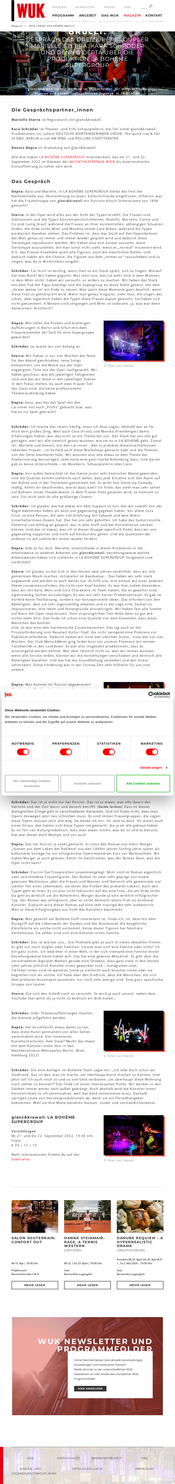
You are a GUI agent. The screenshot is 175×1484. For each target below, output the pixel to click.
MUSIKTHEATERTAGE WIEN (92, 161)
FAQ (144, 1458)
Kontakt (153, 15)
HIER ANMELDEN (90, 1388)
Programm (63, 15)
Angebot (88, 15)
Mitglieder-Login (87, 1468)
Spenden (59, 7)
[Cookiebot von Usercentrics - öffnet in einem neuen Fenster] (151, 695)
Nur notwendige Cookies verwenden (32, 783)
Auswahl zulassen (87, 783)
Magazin (132, 15)
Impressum (144, 1468)
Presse (109, 7)
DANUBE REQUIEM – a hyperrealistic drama (140, 1242)
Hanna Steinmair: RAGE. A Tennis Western (84, 1242)
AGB (30, 1458)
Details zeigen (151, 767)
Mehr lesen (35, 1285)
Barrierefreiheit (106, 1458)
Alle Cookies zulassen (143, 783)
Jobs (127, 7)
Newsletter (85, 7)
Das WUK (110, 15)
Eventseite (20, 1159)
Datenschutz (68, 1458)
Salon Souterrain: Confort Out (33, 1240)
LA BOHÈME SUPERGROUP (62, 157)
